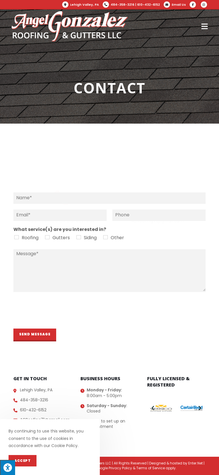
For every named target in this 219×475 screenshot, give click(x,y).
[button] (153, 408)
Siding (90, 237)
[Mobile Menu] (204, 26)
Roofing (30, 237)
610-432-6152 (148, 4)
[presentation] (56, 319)
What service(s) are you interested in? (59, 230)
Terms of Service (150, 468)
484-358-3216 (122, 4)
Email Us (179, 4)
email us (157, 164)
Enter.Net (195, 463)
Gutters (61, 237)
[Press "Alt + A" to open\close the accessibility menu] (7, 467)
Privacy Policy (120, 468)
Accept (22, 460)
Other (117, 237)
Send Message (34, 334)
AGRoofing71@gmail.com (157, 172)
